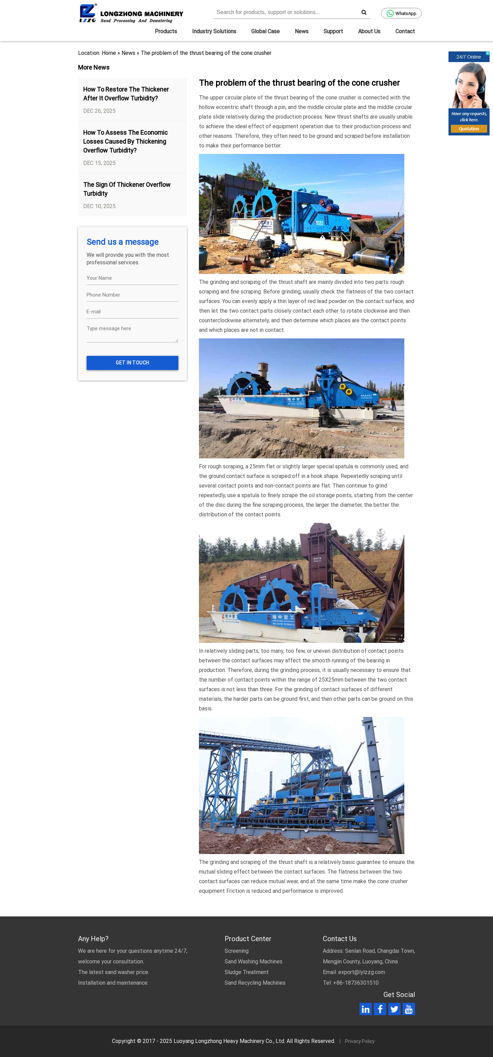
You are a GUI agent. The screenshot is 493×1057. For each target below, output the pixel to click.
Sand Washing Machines (253, 961)
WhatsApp (401, 13)
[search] (364, 12)
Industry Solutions (214, 31)
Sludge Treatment (247, 972)
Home (109, 53)
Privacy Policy (360, 1041)
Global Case (265, 31)
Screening (237, 951)
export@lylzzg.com (361, 972)
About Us (369, 31)
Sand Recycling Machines (255, 983)
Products (166, 31)
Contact (405, 31)
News (301, 31)
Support (333, 31)
